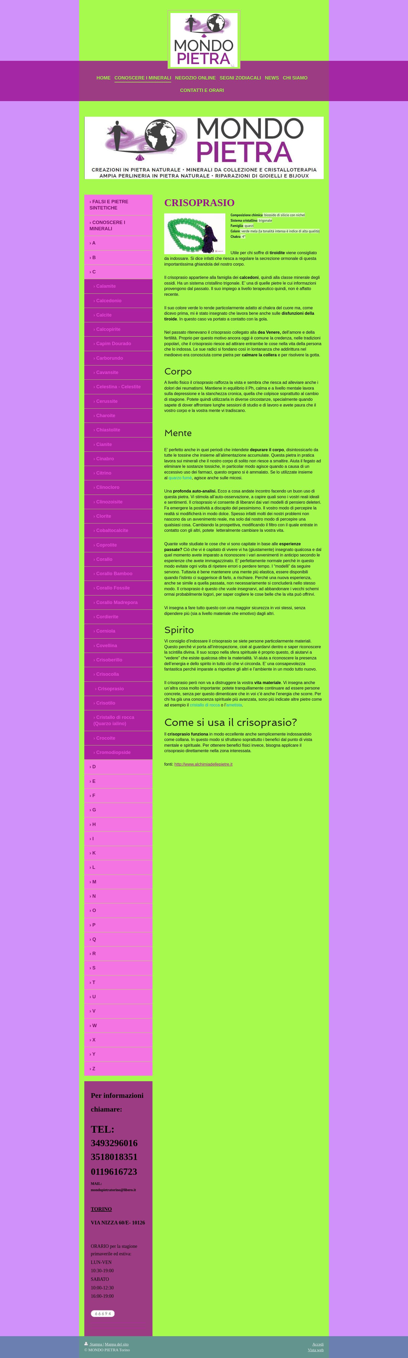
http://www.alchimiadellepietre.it (203, 764)
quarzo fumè (180, 478)
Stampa (93, 1344)
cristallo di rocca (205, 705)
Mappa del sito (117, 1344)
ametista (234, 705)
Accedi (318, 1344)
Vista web (316, 1350)
